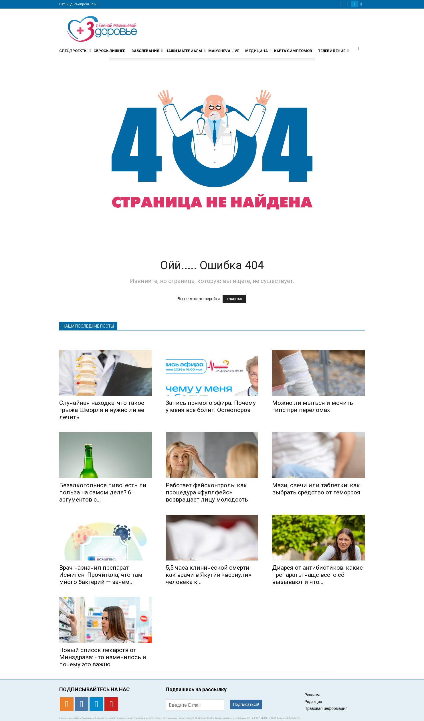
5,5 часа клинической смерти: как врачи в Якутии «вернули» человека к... (208, 574)
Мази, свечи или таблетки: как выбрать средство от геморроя (316, 489)
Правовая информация (326, 708)
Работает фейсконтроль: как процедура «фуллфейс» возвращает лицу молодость (207, 492)
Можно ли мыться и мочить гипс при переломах (312, 406)
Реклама (312, 694)
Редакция (313, 701)
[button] (358, 48)
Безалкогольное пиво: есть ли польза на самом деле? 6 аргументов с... (102, 492)
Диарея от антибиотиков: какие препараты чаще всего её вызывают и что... (317, 574)
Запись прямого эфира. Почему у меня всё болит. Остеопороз (211, 406)
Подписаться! (246, 704)
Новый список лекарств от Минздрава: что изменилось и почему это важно (102, 657)
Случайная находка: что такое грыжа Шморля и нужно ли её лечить (101, 410)
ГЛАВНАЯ (234, 299)
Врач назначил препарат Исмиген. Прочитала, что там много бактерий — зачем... (100, 574)
